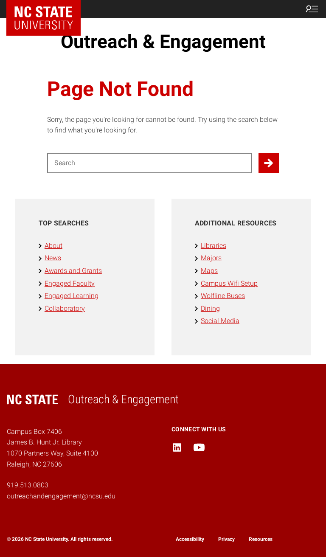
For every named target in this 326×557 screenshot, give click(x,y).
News (53, 258)
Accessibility (190, 539)
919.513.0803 (27, 485)
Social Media (220, 321)
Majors (211, 258)
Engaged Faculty (70, 283)
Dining (210, 308)
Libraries (213, 246)
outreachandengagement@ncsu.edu (61, 496)
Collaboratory (65, 308)
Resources (261, 539)
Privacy (226, 539)
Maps (209, 271)
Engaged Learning (71, 296)
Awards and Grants (73, 271)
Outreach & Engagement (163, 42)
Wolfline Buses (223, 296)
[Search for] (149, 163)
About (53, 246)
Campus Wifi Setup (229, 283)
